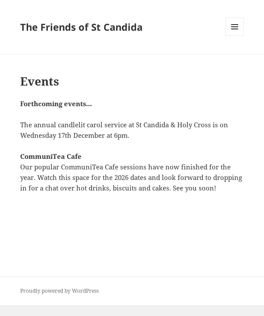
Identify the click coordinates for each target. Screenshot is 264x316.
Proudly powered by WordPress (59, 290)
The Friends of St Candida (81, 26)
